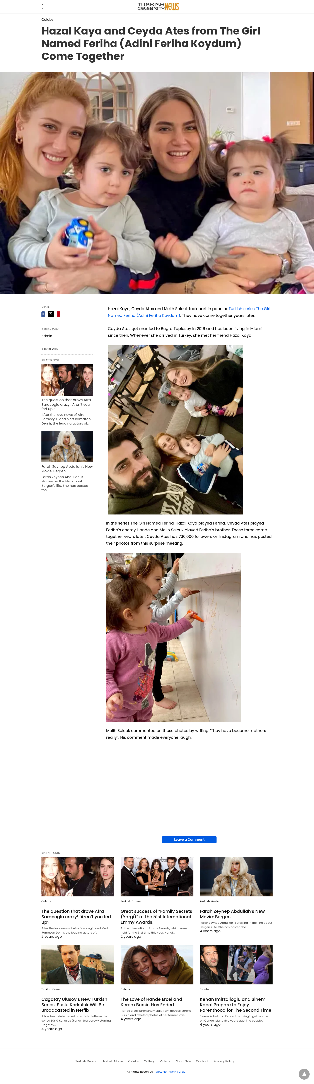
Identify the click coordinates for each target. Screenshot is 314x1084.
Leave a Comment (189, 839)
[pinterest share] (58, 314)
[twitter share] (51, 314)
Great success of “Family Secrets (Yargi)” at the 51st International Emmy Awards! (156, 916)
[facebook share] (43, 314)
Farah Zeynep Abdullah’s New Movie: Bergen (67, 469)
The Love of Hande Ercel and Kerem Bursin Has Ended (151, 1002)
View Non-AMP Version (171, 1072)
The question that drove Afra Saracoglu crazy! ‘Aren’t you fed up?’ (66, 404)
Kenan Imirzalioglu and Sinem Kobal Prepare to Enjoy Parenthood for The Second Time (235, 1004)
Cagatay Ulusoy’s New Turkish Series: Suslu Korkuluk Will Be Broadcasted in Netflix (74, 1004)
